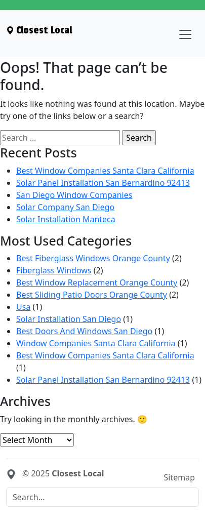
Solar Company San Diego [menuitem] (65, 207)
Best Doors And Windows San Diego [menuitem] (84, 331)
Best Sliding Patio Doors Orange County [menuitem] (91, 294)
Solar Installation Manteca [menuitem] (65, 219)
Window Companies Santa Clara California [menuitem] (96, 343)
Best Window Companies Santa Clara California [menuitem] (105, 170)
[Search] (102, 497)
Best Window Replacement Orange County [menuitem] (96, 282)
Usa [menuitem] (23, 306)
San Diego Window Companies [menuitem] (74, 194)
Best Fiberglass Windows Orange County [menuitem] (93, 258)
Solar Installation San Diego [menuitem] (68, 319)
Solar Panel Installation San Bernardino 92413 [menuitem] (103, 182)
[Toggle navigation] (185, 34)
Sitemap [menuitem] (179, 477)
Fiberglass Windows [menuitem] (54, 270)
